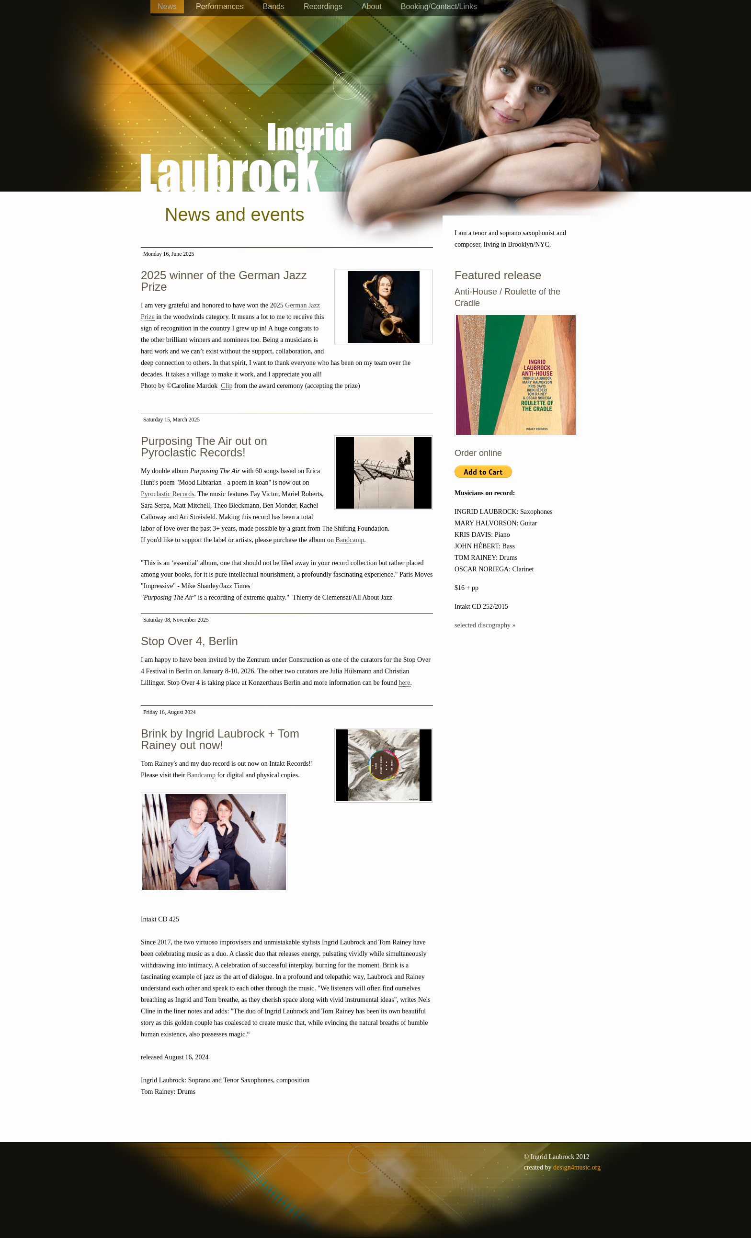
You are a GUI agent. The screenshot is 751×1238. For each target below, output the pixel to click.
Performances (220, 6)
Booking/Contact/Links (439, 6)
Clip (226, 385)
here (404, 682)
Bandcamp (349, 540)
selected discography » (485, 625)
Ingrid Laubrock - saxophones (246, 129)
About (372, 6)
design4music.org (577, 1167)
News (167, 6)
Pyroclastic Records (167, 494)
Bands (273, 6)
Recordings (323, 6)
